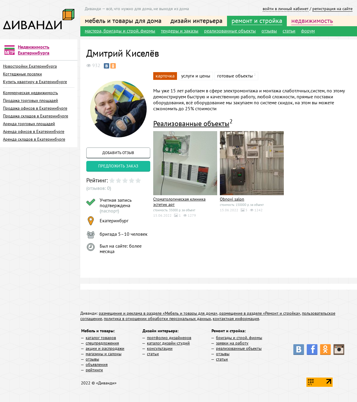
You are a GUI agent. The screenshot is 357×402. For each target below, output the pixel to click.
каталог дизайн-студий (168, 343)
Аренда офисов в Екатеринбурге (33, 131)
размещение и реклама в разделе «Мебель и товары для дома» (158, 313)
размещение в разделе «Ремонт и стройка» (259, 313)
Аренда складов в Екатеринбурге (34, 139)
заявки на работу (232, 343)
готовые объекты (235, 76)
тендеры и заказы (179, 31)
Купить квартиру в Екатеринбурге (35, 81)
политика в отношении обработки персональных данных (157, 318)
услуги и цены (195, 76)
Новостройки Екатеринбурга (30, 66)
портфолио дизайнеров (169, 337)
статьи (289, 31)
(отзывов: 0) (98, 188)
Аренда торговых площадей (29, 123)
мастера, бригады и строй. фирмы (120, 31)
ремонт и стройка (256, 20)
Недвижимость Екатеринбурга (33, 50)
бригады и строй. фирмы (239, 337)
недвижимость (312, 20)
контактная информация (236, 318)
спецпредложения (102, 343)
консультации (160, 348)
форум (308, 31)
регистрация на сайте (332, 8)
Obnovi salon (232, 199)
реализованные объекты (230, 31)
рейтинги (94, 369)
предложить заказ (118, 166)
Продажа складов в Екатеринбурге (35, 116)
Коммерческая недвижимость (30, 92)
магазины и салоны (103, 353)
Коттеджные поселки (22, 74)
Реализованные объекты (191, 123)
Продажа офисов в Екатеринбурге (35, 108)
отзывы (269, 31)
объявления (97, 364)
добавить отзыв (118, 152)
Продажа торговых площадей (30, 100)
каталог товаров (101, 337)
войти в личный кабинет (286, 8)
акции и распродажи (105, 348)
